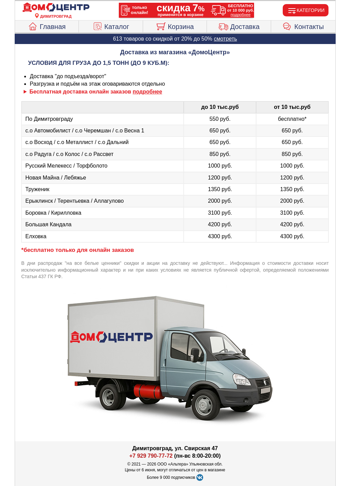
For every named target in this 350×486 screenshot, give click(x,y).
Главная (47, 25)
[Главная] (56, 7)
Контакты (303, 25)
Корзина (175, 25)
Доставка (239, 25)
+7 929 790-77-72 (151, 456)
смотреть (225, 39)
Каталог (111, 25)
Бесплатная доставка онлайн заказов (95, 92)
